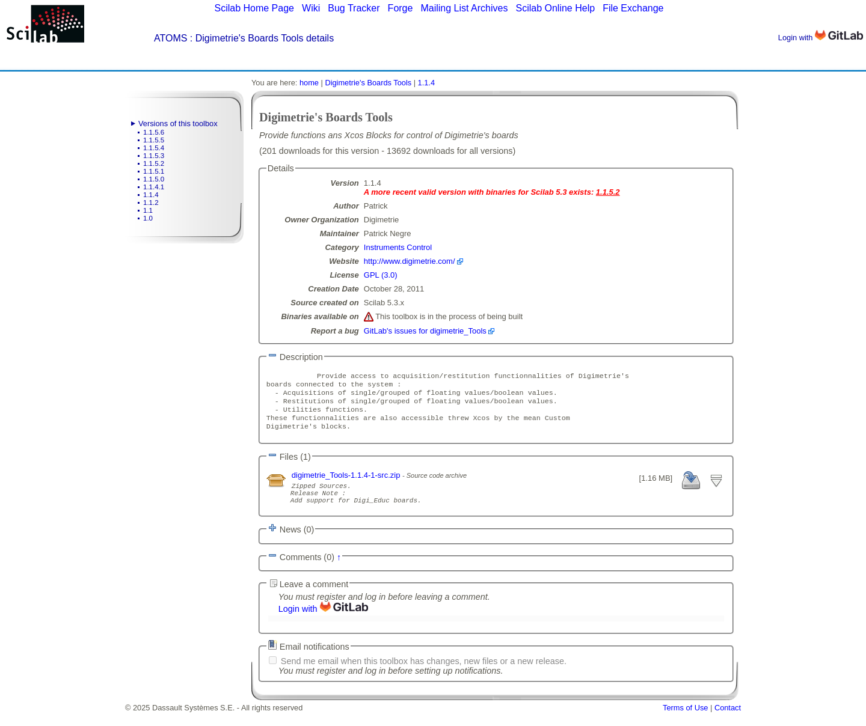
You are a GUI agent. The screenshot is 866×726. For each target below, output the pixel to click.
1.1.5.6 (153, 132)
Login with (820, 37)
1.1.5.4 (153, 147)
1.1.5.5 (153, 140)
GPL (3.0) (381, 274)
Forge (400, 8)
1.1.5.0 (153, 179)
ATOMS (170, 38)
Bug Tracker (353, 8)
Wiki (311, 8)
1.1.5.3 (153, 155)
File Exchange (633, 8)
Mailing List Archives (464, 8)
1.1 (148, 210)
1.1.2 (151, 202)
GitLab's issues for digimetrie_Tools (425, 330)
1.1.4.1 (153, 187)
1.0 (148, 218)
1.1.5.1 (153, 171)
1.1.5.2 (153, 163)
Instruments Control (398, 247)
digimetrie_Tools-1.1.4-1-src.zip (347, 483)
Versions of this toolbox (178, 123)
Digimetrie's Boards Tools (368, 82)
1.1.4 (151, 194)
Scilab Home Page (254, 8)
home (309, 82)
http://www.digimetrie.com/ (409, 261)
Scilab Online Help (555, 8)
